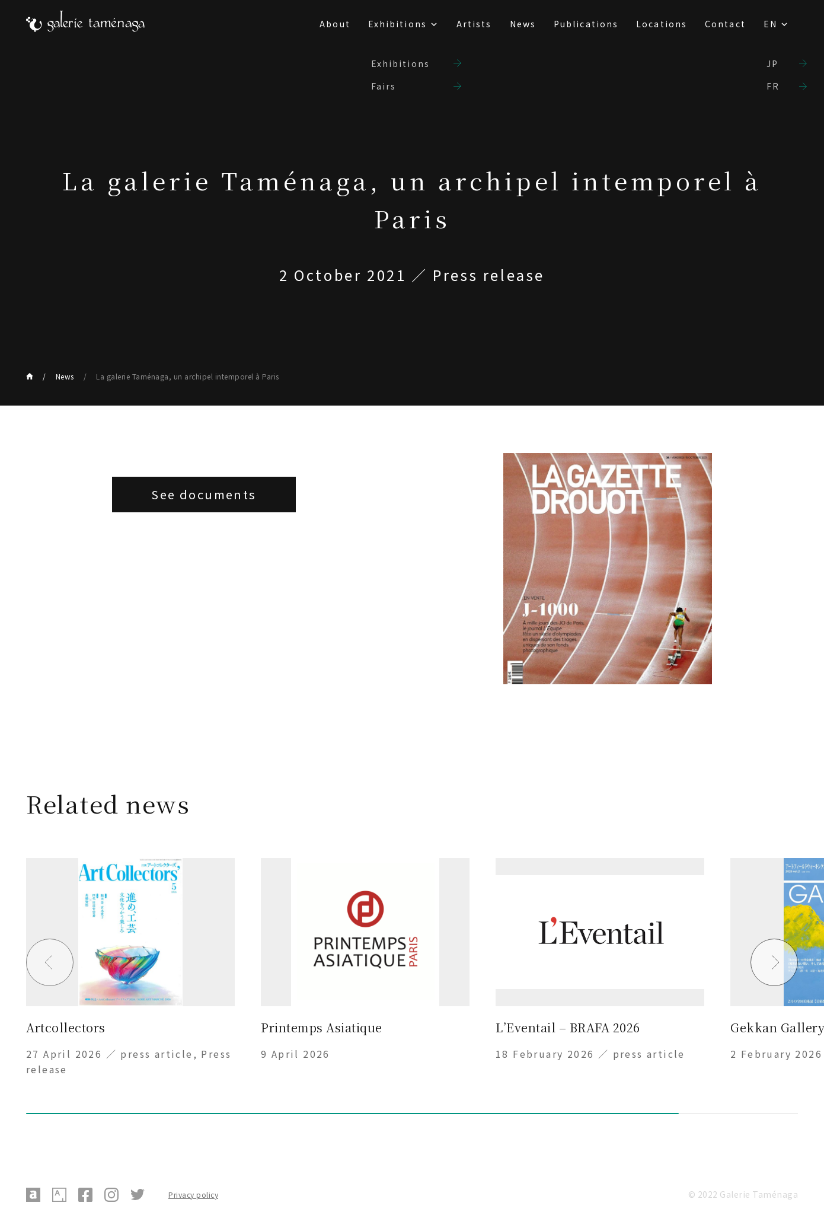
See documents (203, 494)
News (523, 24)
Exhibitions (397, 24)
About (335, 24)
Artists (474, 24)
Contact (725, 24)
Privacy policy (193, 1194)
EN (770, 24)
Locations (661, 24)
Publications (586, 24)
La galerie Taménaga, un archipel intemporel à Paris (187, 376)
